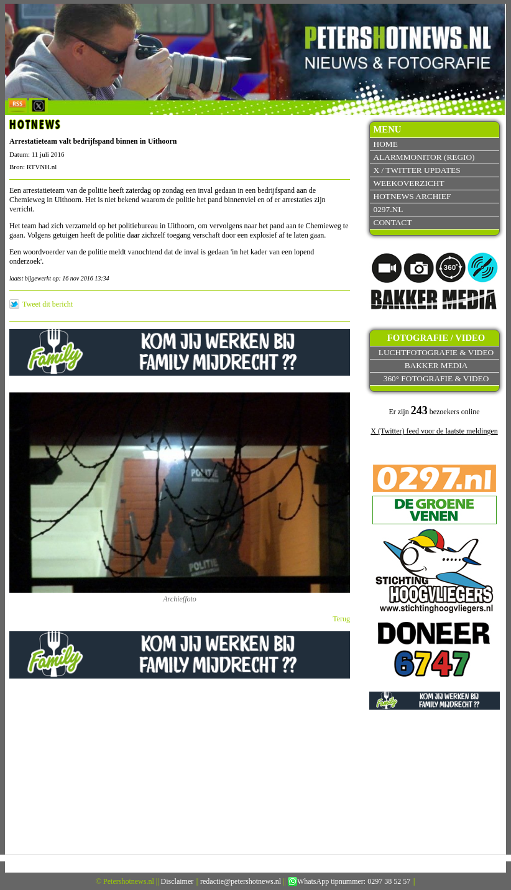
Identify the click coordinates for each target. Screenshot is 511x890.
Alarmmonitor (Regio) (424, 157)
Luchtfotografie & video (436, 352)
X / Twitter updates (417, 170)
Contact (393, 222)
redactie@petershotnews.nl (240, 881)
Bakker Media (436, 365)
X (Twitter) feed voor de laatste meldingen (434, 431)
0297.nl (388, 209)
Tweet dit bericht (47, 304)
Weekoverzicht (409, 183)
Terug (341, 618)
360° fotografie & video (436, 378)
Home (386, 144)
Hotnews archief (412, 196)
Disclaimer (177, 881)
